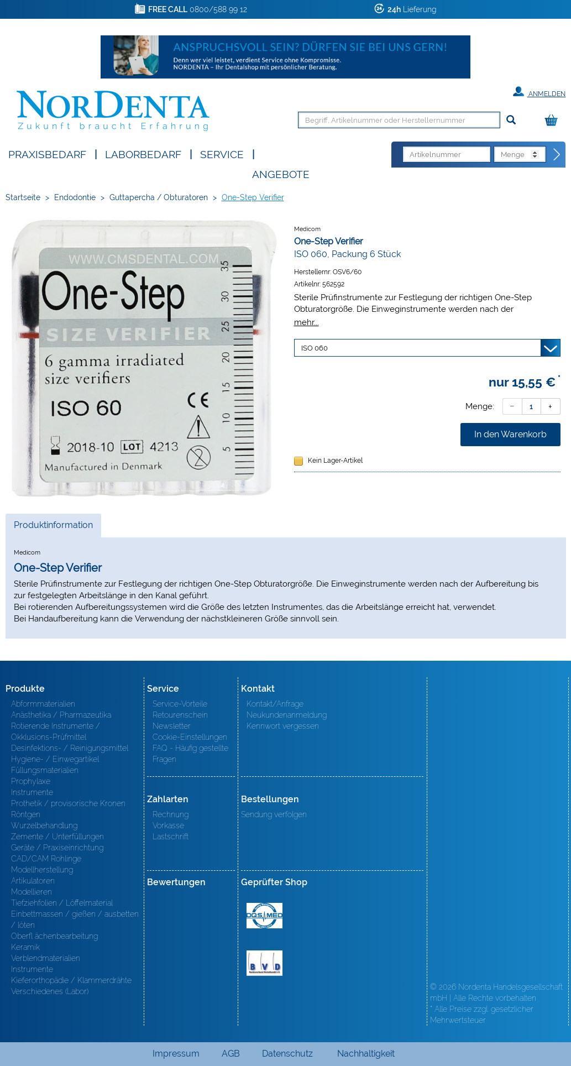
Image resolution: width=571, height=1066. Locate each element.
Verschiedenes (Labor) (49, 991)
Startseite (23, 197)
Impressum (176, 1053)
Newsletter (172, 726)
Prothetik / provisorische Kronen (68, 803)
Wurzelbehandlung (44, 825)
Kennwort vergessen (283, 726)
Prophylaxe (30, 781)
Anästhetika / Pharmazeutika (61, 714)
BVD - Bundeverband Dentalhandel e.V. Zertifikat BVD (264, 963)
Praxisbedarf (47, 153)
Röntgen (25, 814)
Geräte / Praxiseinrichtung (57, 847)
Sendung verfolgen (274, 814)
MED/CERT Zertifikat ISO (264, 915)
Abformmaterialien (43, 703)
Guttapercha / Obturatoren (158, 197)
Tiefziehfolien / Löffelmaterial (62, 902)
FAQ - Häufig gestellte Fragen (190, 754)
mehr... (306, 322)
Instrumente (32, 792)
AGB (231, 1053)
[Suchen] (511, 120)
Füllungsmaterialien (44, 770)
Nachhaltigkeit (366, 1053)
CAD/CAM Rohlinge (46, 858)
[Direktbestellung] (557, 154)
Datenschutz (287, 1053)
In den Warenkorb (510, 434)
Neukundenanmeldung (287, 714)
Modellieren (31, 891)
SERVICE (222, 153)
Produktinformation (53, 528)
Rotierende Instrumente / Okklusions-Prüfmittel (55, 731)
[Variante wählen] (427, 348)
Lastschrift (170, 836)
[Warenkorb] (553, 121)
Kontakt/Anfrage (275, 703)
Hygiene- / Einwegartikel (55, 759)
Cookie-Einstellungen (190, 737)
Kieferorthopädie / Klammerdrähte (71, 980)
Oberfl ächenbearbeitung (54, 936)
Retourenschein (180, 714)
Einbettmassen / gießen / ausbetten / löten (75, 919)
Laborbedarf (143, 153)
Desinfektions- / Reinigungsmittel (69, 748)
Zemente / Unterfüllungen (57, 836)
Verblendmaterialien (45, 958)
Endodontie (75, 197)
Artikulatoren (33, 880)
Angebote (281, 173)
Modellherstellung (42, 869)
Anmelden (539, 92)
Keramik (25, 947)
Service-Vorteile (180, 703)
